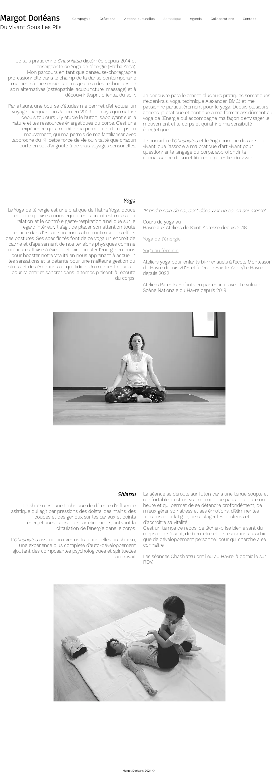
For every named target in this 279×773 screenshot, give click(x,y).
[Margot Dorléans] (31, 18)
